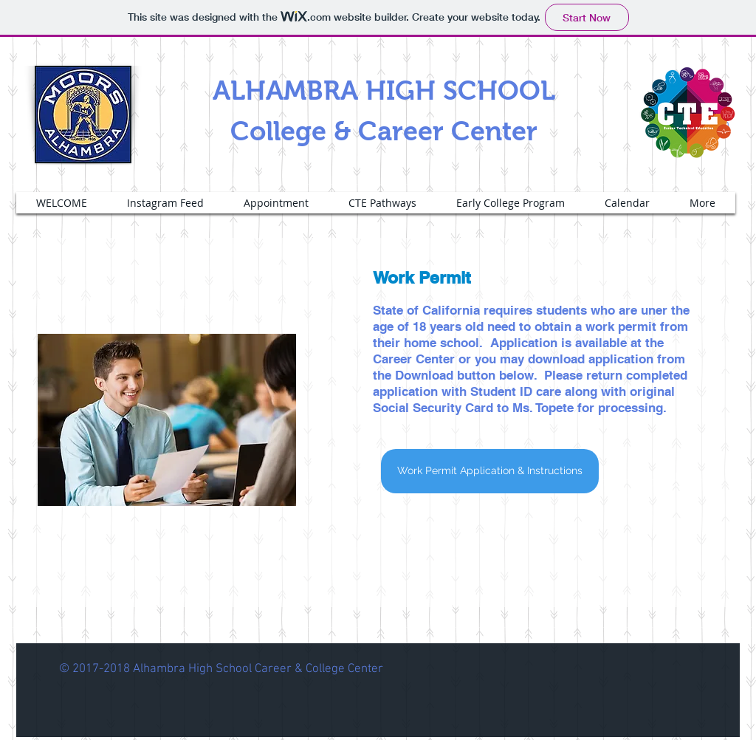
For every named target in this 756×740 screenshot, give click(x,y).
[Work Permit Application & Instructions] (490, 471)
